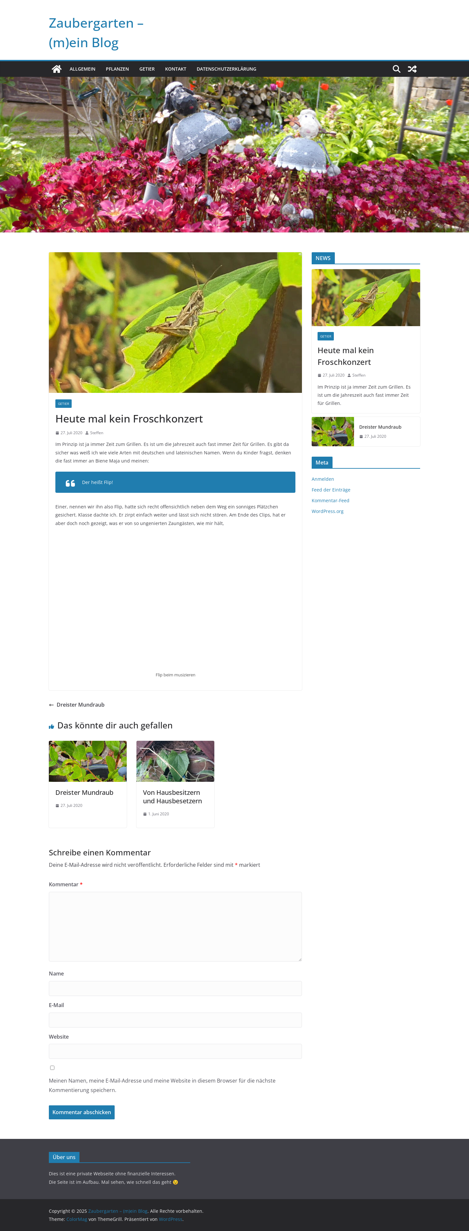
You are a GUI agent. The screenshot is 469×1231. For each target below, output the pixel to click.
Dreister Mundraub (77, 704)
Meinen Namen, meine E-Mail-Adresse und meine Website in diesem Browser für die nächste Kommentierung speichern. (162, 1085)
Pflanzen (117, 69)
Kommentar (66, 884)
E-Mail (56, 1005)
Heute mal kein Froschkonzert (346, 356)
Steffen (96, 433)
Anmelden (323, 479)
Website (59, 1036)
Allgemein (82, 69)
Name (56, 973)
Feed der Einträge (331, 490)
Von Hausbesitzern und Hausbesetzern (172, 796)
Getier (147, 69)
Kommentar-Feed (330, 500)
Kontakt (175, 69)
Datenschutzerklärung (226, 69)
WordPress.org (328, 511)
